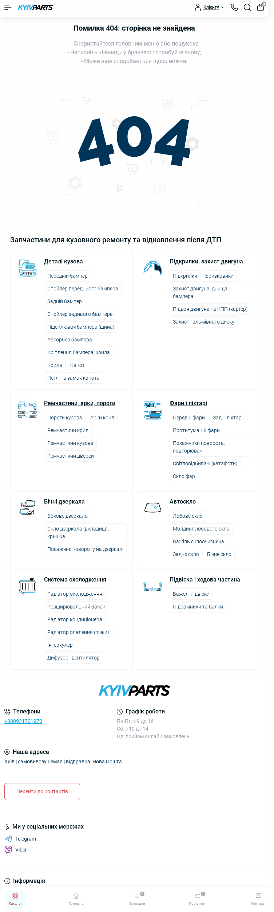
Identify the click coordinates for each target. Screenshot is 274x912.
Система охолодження (75, 580)
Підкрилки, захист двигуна (206, 262)
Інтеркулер (60, 645)
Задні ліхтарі (228, 417)
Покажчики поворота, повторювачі (199, 447)
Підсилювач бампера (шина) (81, 327)
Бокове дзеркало (67, 516)
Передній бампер (67, 276)
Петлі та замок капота (73, 378)
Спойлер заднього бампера (80, 314)
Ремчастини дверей (70, 456)
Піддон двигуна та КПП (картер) (210, 309)
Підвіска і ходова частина (205, 580)
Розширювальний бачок (76, 607)
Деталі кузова (63, 262)
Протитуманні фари (196, 430)
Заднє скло (186, 554)
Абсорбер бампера (69, 340)
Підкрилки (185, 276)
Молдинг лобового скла (201, 529)
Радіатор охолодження (74, 594)
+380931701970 (23, 721)
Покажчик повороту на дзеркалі (85, 549)
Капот (77, 365)
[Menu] (8, 7)
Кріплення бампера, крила (78, 352)
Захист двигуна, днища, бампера (201, 292)
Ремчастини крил (67, 430)
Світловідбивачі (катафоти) (205, 463)
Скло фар (184, 476)
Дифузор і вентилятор (73, 658)
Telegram (20, 838)
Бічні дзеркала (64, 502)
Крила (54, 365)
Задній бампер (64, 301)
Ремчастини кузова (70, 443)
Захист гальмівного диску (203, 322)
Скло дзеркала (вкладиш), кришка (78, 532)
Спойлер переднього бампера (82, 288)
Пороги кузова (64, 417)
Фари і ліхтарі (188, 403)
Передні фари (189, 417)
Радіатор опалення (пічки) (78, 632)
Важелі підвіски (191, 594)
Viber (15, 850)
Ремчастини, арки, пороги (79, 403)
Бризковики (219, 276)
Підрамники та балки (198, 607)
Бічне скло (219, 554)
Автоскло (183, 502)
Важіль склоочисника (198, 541)
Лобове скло (188, 516)
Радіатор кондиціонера (74, 619)
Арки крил (102, 417)
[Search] (247, 7)
